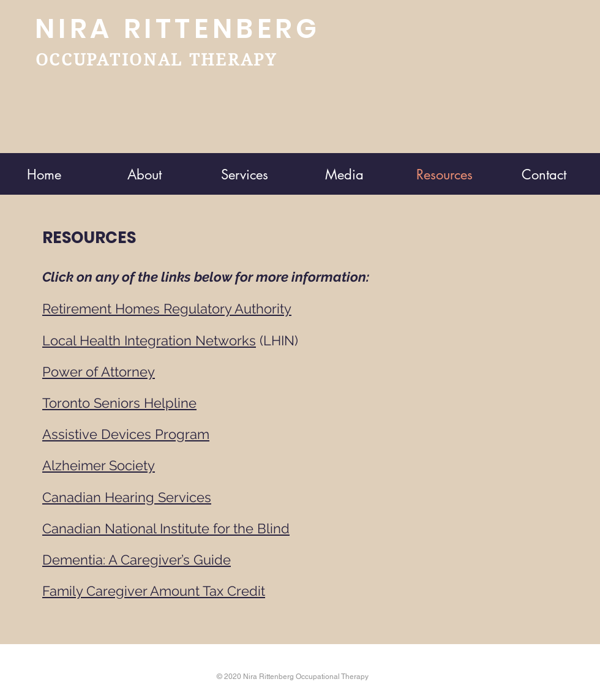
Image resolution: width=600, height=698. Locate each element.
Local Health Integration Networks (149, 340)
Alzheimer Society (98, 465)
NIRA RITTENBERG (178, 28)
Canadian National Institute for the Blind (166, 528)
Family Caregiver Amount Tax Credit (153, 591)
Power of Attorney (98, 372)
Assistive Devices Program (125, 434)
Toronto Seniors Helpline (119, 403)
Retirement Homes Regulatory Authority (166, 309)
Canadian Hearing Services (126, 497)
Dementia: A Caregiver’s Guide (136, 560)
